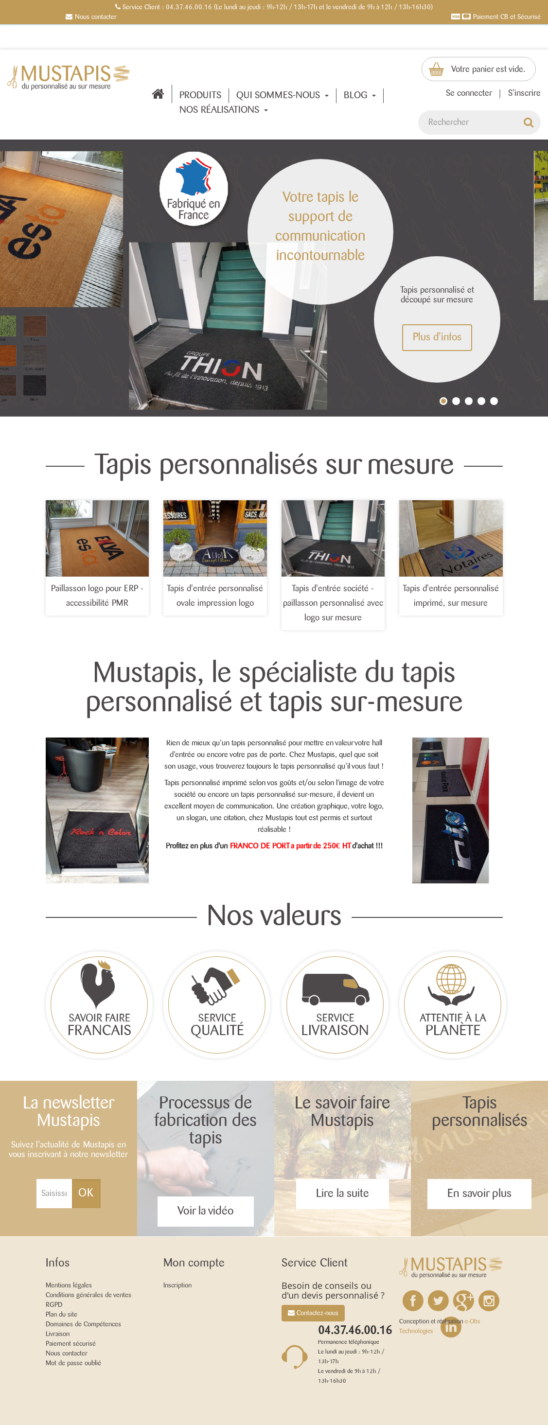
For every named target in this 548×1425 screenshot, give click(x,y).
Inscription (177, 1285)
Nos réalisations (223, 110)
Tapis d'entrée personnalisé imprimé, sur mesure (451, 596)
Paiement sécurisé (71, 1343)
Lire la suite (342, 1194)
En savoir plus (479, 1194)
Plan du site (61, 1314)
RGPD (54, 1305)
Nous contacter (96, 17)
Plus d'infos (437, 337)
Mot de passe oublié (73, 1363)
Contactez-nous (313, 1313)
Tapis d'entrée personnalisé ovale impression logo (215, 596)
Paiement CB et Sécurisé (507, 17)
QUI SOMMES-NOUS (282, 96)
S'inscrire (524, 93)
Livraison (58, 1334)
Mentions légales (69, 1285)
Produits (200, 96)
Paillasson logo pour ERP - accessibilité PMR (97, 596)
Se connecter (469, 93)
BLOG (360, 96)
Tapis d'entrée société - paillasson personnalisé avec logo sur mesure (333, 603)
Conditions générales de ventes (88, 1295)
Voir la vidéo (205, 1211)
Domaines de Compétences (83, 1324)
